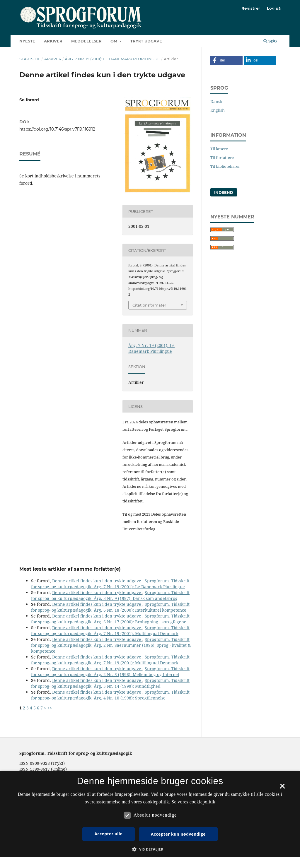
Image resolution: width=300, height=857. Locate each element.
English (217, 110)
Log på (274, 8)
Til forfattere (222, 157)
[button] (226, 60)
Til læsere (219, 148)
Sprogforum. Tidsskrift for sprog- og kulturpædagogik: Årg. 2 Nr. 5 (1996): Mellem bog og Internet (110, 671)
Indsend (223, 192)
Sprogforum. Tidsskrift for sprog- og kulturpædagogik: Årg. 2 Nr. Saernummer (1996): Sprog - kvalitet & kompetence (111, 645)
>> (49, 708)
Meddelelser (86, 41)
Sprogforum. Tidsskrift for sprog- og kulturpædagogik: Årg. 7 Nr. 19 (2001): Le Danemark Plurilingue (110, 583)
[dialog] (150, 814)
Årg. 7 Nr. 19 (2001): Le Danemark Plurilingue (112, 59)
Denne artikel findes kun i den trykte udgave (97, 581)
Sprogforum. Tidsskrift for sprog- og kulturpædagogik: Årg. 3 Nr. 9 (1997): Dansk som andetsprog (110, 595)
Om (114, 41)
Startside (29, 59)
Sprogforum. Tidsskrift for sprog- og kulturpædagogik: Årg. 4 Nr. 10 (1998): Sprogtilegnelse (110, 695)
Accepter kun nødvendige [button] (178, 834)
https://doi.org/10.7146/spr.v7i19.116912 (57, 129)
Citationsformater (149, 305)
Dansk (216, 101)
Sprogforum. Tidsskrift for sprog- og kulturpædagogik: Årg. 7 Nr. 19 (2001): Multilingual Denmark (110, 630)
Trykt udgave (146, 41)
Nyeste (27, 41)
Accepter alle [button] (108, 834)
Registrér (250, 8)
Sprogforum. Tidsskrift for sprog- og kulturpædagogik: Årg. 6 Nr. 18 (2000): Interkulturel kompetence (110, 607)
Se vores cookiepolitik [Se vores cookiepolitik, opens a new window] (193, 801)
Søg (270, 41)
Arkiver (53, 41)
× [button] (282, 788)
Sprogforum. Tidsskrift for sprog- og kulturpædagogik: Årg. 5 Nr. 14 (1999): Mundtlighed (110, 683)
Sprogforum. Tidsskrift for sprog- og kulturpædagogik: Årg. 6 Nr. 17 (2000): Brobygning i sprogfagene (110, 619)
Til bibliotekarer (225, 166)
